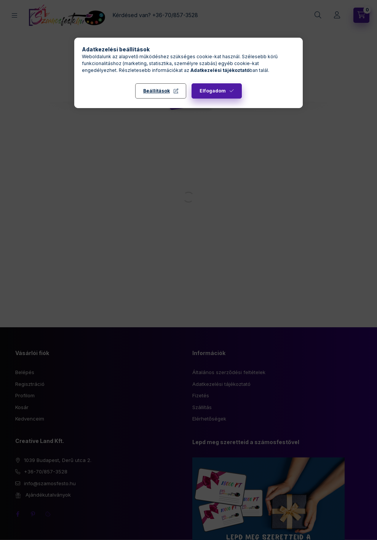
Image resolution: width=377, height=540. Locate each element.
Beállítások (156, 91)
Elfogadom (213, 91)
